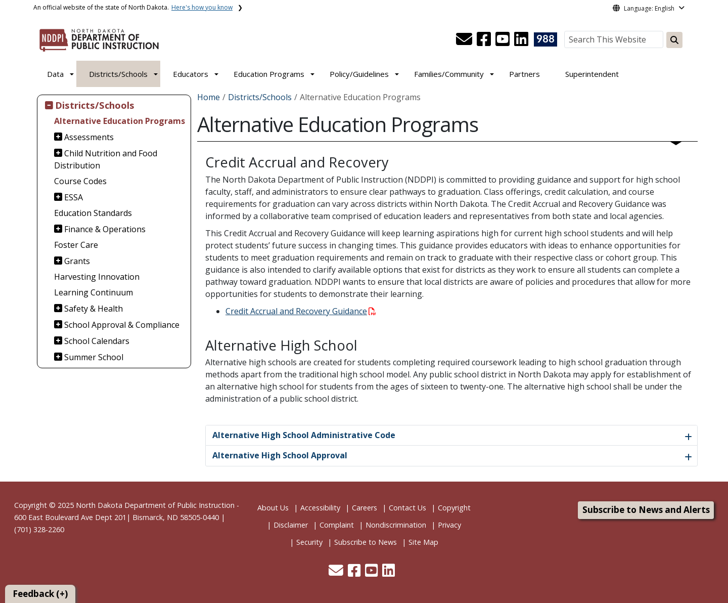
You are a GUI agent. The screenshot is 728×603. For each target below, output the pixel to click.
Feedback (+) (40, 593)
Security (309, 542)
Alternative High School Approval (279, 455)
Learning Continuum (93, 292)
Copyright (454, 507)
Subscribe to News (365, 542)
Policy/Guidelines (359, 74)
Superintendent (592, 74)
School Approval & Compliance (121, 324)
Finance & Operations (105, 229)
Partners (524, 74)
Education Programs (269, 74)
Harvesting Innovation (97, 276)
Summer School (93, 357)
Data (55, 74)
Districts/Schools (118, 74)
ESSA (73, 197)
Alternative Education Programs (119, 120)
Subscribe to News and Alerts (646, 509)
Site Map (423, 542)
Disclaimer (291, 525)
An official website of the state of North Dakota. (133, 7)
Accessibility (320, 507)
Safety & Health (93, 308)
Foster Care (76, 244)
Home (208, 97)
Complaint (337, 525)
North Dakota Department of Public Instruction (155, 505)
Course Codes (80, 181)
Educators (190, 74)
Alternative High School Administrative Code (303, 435)
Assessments (89, 137)
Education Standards (93, 213)
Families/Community (449, 74)
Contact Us (407, 507)
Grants (77, 261)
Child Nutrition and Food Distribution (106, 159)
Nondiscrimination (396, 525)
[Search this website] (674, 40)
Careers (364, 507)
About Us (273, 507)
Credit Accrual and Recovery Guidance (300, 311)
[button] (465, 42)
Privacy (449, 525)
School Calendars (96, 341)
